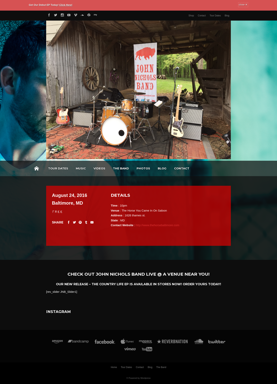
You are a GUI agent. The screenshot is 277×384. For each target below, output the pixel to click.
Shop (191, 15)
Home (36, 168)
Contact (202, 15)
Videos (99, 168)
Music (81, 168)
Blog (227, 15)
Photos (143, 168)
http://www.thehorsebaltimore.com (157, 225)
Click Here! (65, 4)
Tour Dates (215, 15)
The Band (121, 168)
